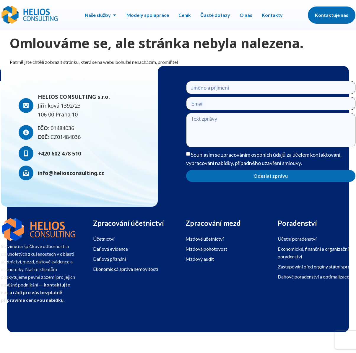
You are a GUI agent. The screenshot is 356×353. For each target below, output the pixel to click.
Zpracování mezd (213, 223)
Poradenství (297, 223)
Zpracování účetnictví (128, 223)
